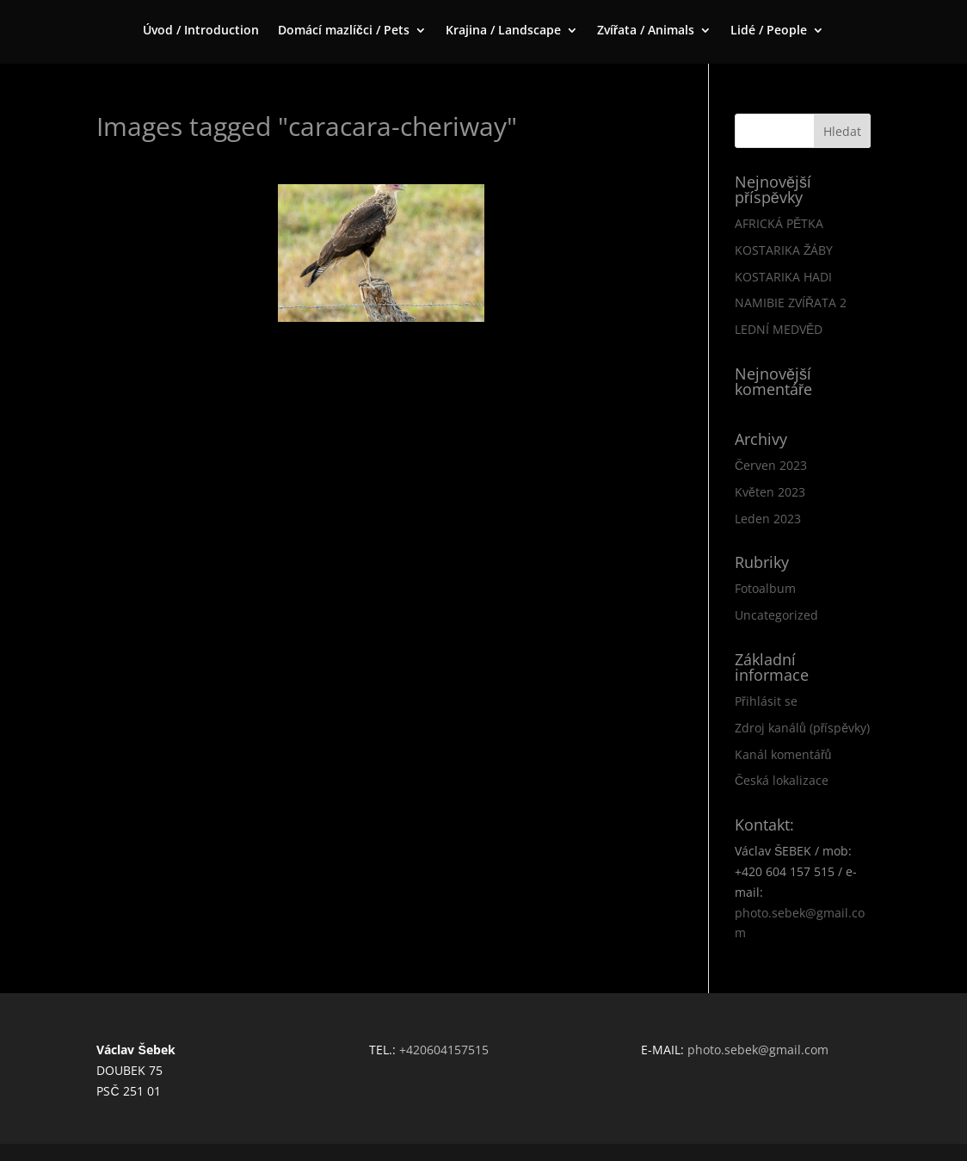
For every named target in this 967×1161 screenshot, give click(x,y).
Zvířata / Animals (645, 31)
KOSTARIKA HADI (783, 277)
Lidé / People (768, 31)
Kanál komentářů (783, 754)
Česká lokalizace (781, 780)
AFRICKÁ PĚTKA (779, 223)
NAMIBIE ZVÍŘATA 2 (791, 302)
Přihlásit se (766, 701)
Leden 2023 (768, 518)
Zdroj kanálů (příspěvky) (802, 727)
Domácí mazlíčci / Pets (344, 31)
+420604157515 (444, 1049)
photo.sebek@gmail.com (757, 1049)
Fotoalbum (765, 588)
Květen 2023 (770, 492)
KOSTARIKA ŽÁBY (784, 250)
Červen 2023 (771, 465)
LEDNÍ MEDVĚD (778, 329)
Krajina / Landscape (503, 31)
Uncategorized (776, 615)
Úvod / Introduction (201, 31)
